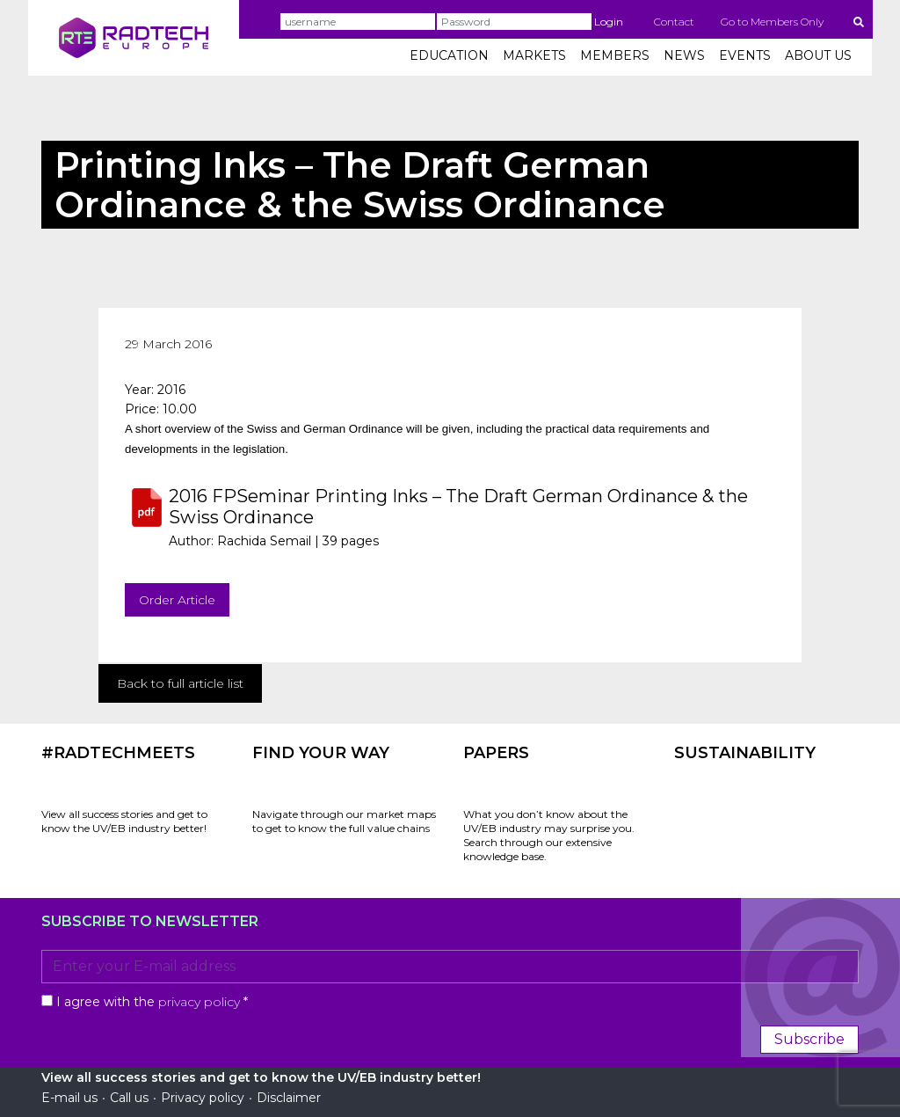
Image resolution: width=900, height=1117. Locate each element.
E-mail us (69, 1098)
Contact (674, 21)
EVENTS (745, 55)
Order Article (177, 600)
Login (608, 21)
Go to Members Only (772, 21)
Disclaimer (289, 1098)
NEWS (684, 55)
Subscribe (809, 1039)
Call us (129, 1098)
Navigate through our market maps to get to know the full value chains (344, 821)
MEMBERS (615, 55)
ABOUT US (818, 55)
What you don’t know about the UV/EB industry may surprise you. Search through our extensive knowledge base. (549, 835)
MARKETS (534, 55)
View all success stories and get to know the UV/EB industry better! (124, 821)
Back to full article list (180, 683)
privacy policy (199, 1002)
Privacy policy (202, 1098)
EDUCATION (449, 55)
